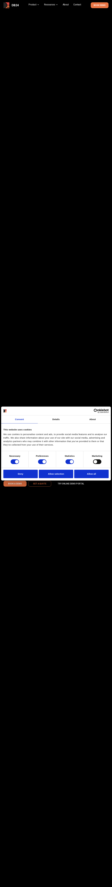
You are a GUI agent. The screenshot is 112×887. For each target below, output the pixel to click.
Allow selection (56, 474)
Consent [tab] (19, 419)
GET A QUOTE (39, 483)
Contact (77, 4)
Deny (20, 474)
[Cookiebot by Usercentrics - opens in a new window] (96, 411)
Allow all (91, 474)
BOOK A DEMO (15, 483)
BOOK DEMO (100, 5)
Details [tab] (56, 419)
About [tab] (92, 419)
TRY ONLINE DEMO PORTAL (71, 483)
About (66, 4)
